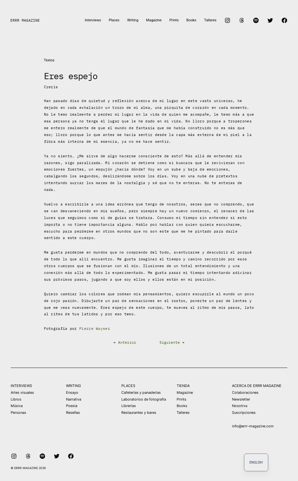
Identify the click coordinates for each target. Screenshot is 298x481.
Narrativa (73, 399)
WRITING (73, 385)
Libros (16, 399)
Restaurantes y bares (138, 412)
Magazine (185, 392)
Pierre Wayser (94, 328)
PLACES (128, 385)
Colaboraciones (245, 392)
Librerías (128, 405)
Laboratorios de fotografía (143, 399)
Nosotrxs (240, 405)
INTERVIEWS (21, 385)
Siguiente (170, 342)
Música (17, 405)
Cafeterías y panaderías (141, 392)
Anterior (127, 342)
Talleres (183, 412)
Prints (181, 399)
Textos (49, 60)
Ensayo (72, 392)
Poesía (71, 405)
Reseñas (73, 412)
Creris (51, 87)
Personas (18, 412)
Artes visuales (22, 392)
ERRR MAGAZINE (25, 20)
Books (182, 405)
